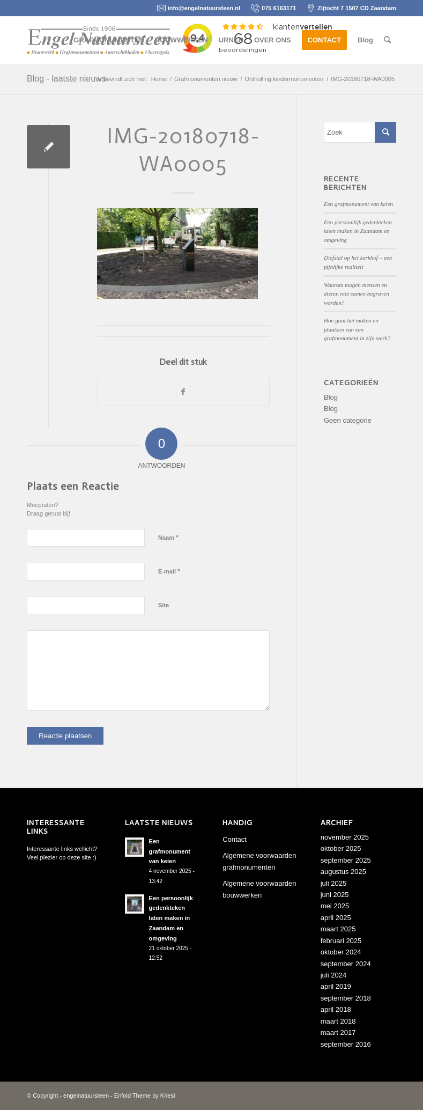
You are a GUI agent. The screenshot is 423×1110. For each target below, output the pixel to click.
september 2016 (346, 1044)
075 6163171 (279, 8)
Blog (331, 397)
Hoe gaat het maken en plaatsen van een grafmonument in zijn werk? (357, 329)
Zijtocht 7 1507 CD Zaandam (356, 8)
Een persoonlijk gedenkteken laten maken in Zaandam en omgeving (358, 231)
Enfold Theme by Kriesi (144, 1095)
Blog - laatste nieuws (66, 78)
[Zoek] (387, 40)
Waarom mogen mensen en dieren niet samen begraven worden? (356, 294)
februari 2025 (341, 941)
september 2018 (346, 998)
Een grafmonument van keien (358, 204)
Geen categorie (348, 420)
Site (163, 605)
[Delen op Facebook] (183, 392)
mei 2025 (335, 906)
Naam (168, 537)
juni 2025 (335, 895)
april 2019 (336, 986)
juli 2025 (333, 883)
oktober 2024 (341, 952)
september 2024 (346, 964)
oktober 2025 (341, 848)
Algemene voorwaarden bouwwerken (259, 889)
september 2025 (346, 860)
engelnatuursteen (86, 1095)
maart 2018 (338, 1021)
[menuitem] (108, 40)
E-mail (169, 571)
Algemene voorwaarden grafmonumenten (259, 861)
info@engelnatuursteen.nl (204, 8)
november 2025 (345, 837)
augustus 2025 (343, 872)
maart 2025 (338, 929)
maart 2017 (338, 1032)
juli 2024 (333, 975)
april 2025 (336, 918)
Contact (234, 839)
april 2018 (336, 1009)
